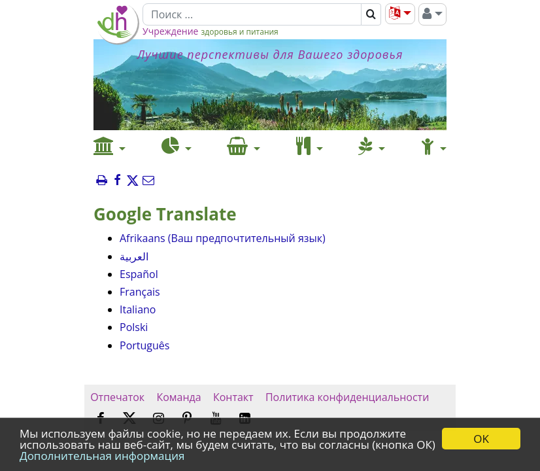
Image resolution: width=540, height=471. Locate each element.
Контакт (233, 397)
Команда (179, 397)
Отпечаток (117, 397)
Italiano (138, 309)
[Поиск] (252, 14)
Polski (134, 327)
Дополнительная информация (102, 455)
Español (139, 274)
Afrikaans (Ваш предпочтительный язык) (223, 238)
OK (481, 438)
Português (144, 345)
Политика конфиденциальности (347, 397)
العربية (134, 256)
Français (140, 292)
